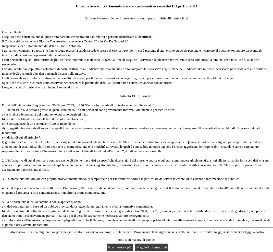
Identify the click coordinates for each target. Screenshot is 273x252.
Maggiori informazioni (151, 247)
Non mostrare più (119, 247)
